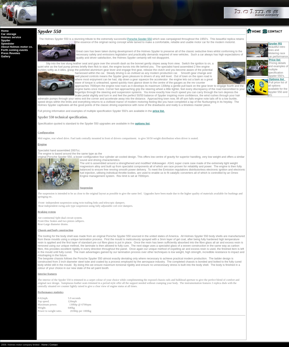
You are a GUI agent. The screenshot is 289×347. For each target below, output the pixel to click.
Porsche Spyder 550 (139, 38)
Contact (53, 344)
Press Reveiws (10, 53)
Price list (275, 59)
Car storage (8, 34)
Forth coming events (14, 50)
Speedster (7, 43)
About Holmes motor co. (17, 46)
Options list (277, 79)
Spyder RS (275, 43)
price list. (159, 111)
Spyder (5, 40)
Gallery (5, 56)
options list (142, 123)
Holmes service (11, 37)
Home (5, 30)
